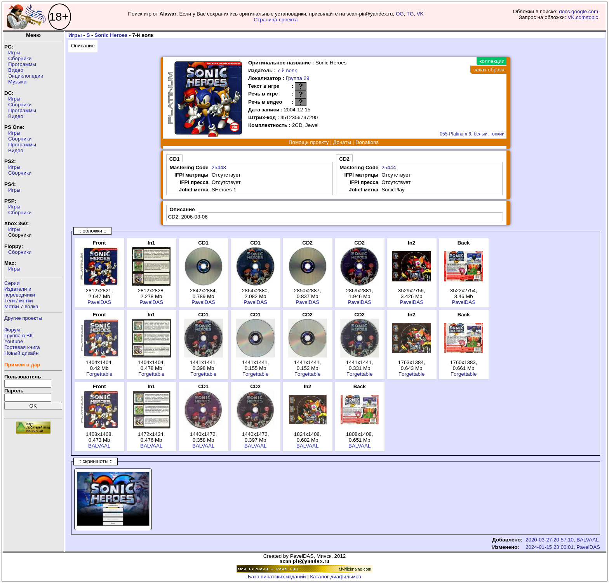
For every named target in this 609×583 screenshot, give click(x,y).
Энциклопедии (25, 76)
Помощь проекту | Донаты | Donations (334, 142)
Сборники (19, 58)
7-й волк (287, 70)
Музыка (17, 82)
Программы (22, 64)
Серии (11, 283)
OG (400, 14)
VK (420, 14)
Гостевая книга (22, 347)
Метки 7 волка (21, 306)
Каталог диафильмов (335, 577)
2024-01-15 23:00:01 (549, 547)
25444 (388, 167)
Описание (83, 46)
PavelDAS (99, 302)
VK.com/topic (582, 17)
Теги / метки (18, 301)
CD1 (174, 159)
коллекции (492, 61)
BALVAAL (99, 446)
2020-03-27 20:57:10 (549, 540)
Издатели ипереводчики (19, 292)
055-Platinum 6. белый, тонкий (472, 134)
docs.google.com (578, 11)
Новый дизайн (21, 353)
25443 (219, 167)
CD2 (344, 159)
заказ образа (489, 70)
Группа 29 (298, 78)
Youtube (13, 341)
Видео (15, 70)
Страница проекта (276, 20)
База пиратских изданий (277, 577)
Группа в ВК (18, 335)
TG (410, 14)
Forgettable (99, 374)
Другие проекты (23, 318)
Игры (14, 53)
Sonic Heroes (110, 35)
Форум (12, 330)
